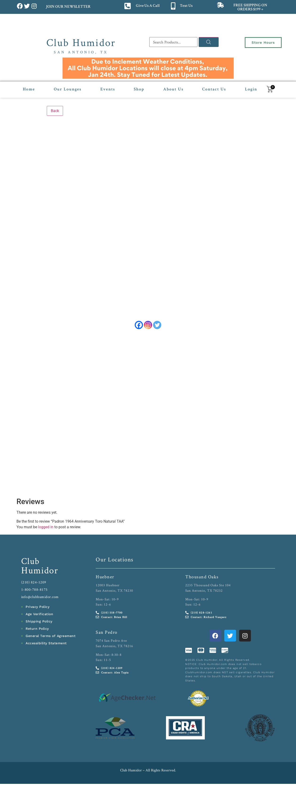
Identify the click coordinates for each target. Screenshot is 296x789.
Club (30, 561)
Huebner (105, 577)
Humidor (39, 570)
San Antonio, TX (81, 52)
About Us (173, 89)
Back (55, 111)
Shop (139, 89)
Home (29, 89)
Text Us (186, 6)
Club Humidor (81, 42)
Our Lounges (67, 89)
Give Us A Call (148, 6)
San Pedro (107, 632)
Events (107, 89)
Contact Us (214, 89)
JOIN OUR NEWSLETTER (68, 7)
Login (251, 89)
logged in (45, 527)
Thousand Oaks (202, 577)
